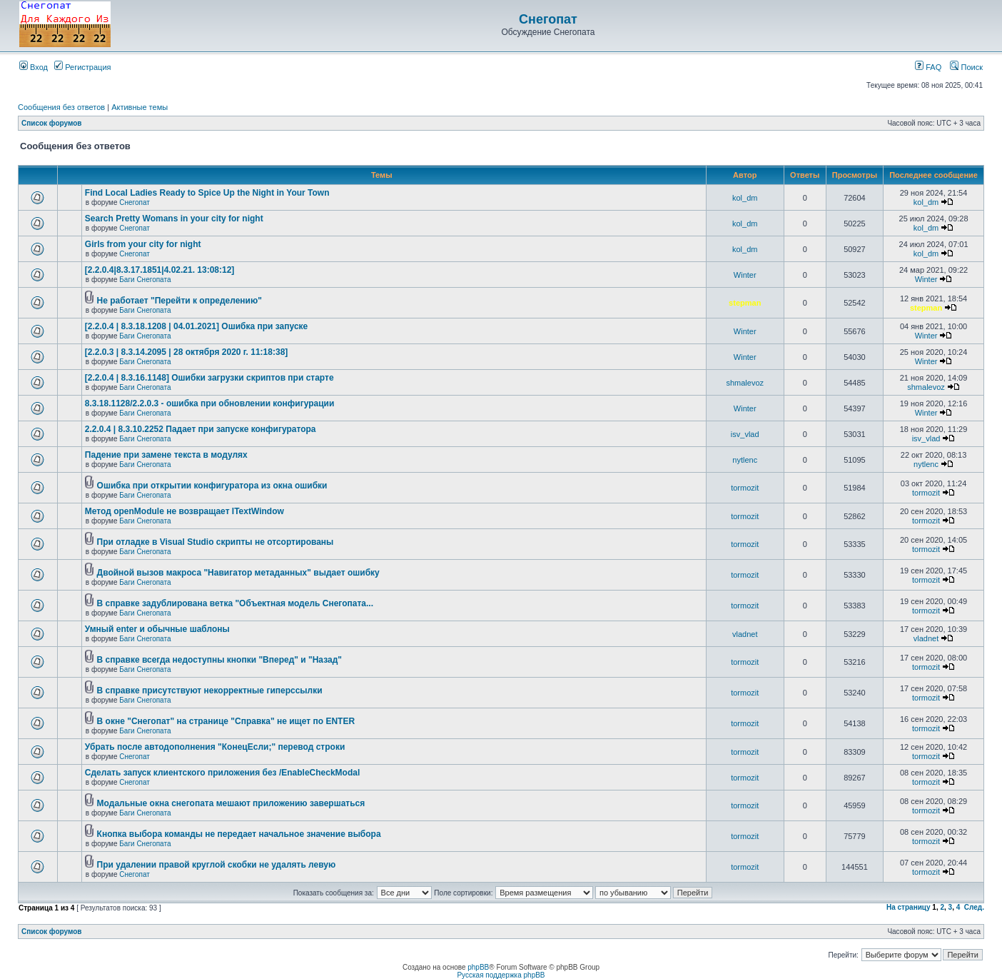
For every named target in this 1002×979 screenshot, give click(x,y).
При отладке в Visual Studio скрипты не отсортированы (215, 542)
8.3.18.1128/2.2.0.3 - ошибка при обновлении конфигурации (209, 403)
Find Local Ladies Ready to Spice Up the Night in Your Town (207, 193)
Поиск (966, 67)
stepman (745, 302)
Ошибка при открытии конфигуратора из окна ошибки (212, 486)
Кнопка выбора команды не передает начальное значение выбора (239, 834)
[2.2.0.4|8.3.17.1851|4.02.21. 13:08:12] (160, 270)
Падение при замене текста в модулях (166, 455)
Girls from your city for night (143, 244)
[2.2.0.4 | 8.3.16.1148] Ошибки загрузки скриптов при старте (209, 378)
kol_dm (744, 198)
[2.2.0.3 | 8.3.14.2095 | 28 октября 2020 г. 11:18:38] (186, 352)
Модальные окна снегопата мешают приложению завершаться (231, 803)
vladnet (744, 634)
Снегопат (548, 19)
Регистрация (82, 67)
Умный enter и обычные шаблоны (157, 629)
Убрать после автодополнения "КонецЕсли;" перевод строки (215, 747)
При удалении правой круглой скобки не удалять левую (216, 865)
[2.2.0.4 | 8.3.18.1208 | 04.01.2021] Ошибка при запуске (196, 326)
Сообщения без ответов (61, 107)
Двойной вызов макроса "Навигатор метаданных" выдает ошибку (238, 573)
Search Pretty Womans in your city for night (174, 219)
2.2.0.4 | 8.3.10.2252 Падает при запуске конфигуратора (200, 429)
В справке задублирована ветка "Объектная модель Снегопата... (235, 603)
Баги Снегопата (145, 279)
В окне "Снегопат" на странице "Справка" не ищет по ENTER (226, 721)
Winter (745, 275)
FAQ (928, 67)
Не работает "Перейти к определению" (179, 301)
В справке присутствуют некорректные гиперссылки (210, 691)
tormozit (745, 487)
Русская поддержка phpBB (501, 975)
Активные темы (139, 107)
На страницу (908, 907)
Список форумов (51, 123)
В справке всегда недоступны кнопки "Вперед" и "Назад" (219, 660)
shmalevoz (745, 382)
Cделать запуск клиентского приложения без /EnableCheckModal (222, 773)
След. (974, 907)
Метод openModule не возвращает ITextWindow (184, 511)
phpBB (478, 967)
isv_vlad (745, 434)
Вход (33, 67)
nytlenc (744, 460)
